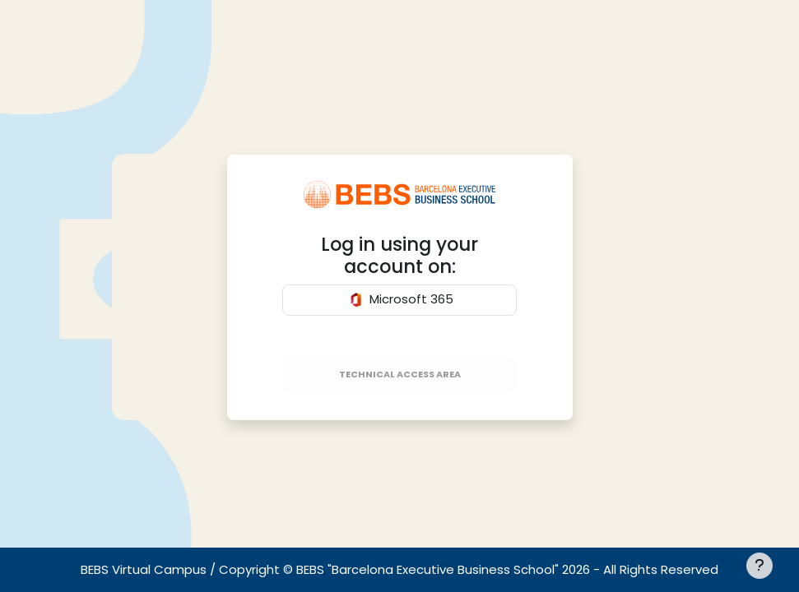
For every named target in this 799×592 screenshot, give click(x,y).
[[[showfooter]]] (759, 566)
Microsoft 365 (399, 300)
